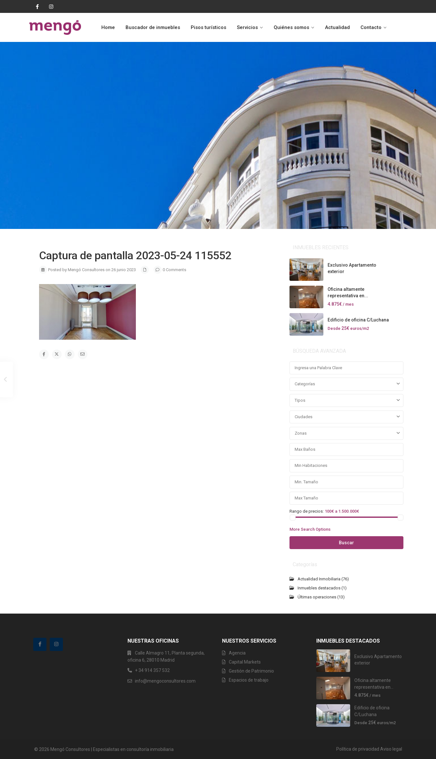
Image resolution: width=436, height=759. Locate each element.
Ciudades (303, 416)
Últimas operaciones (317, 597)
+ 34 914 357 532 (152, 670)
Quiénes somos (291, 27)
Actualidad (337, 27)
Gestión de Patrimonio (251, 671)
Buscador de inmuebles (153, 27)
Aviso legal (391, 749)
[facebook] (36, 6)
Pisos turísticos (208, 27)
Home (108, 27)
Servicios (247, 27)
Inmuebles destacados (319, 588)
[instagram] (49, 6)
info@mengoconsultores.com (165, 681)
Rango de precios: (306, 511)
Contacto (370, 27)
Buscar (346, 542)
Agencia (237, 653)
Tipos (300, 400)
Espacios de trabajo (249, 680)
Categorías (305, 383)
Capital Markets (245, 662)
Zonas (301, 433)
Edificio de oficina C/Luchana (358, 319)
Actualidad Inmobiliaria (319, 579)
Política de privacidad (357, 749)
